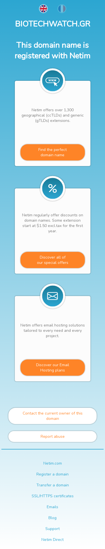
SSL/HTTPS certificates (53, 496)
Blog (52, 517)
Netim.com (52, 463)
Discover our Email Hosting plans (52, 367)
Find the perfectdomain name (52, 152)
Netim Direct (52, 539)
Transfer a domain (52, 485)
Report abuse (53, 436)
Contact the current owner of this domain (53, 416)
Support (52, 528)
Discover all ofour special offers (52, 260)
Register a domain (52, 474)
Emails (52, 507)
